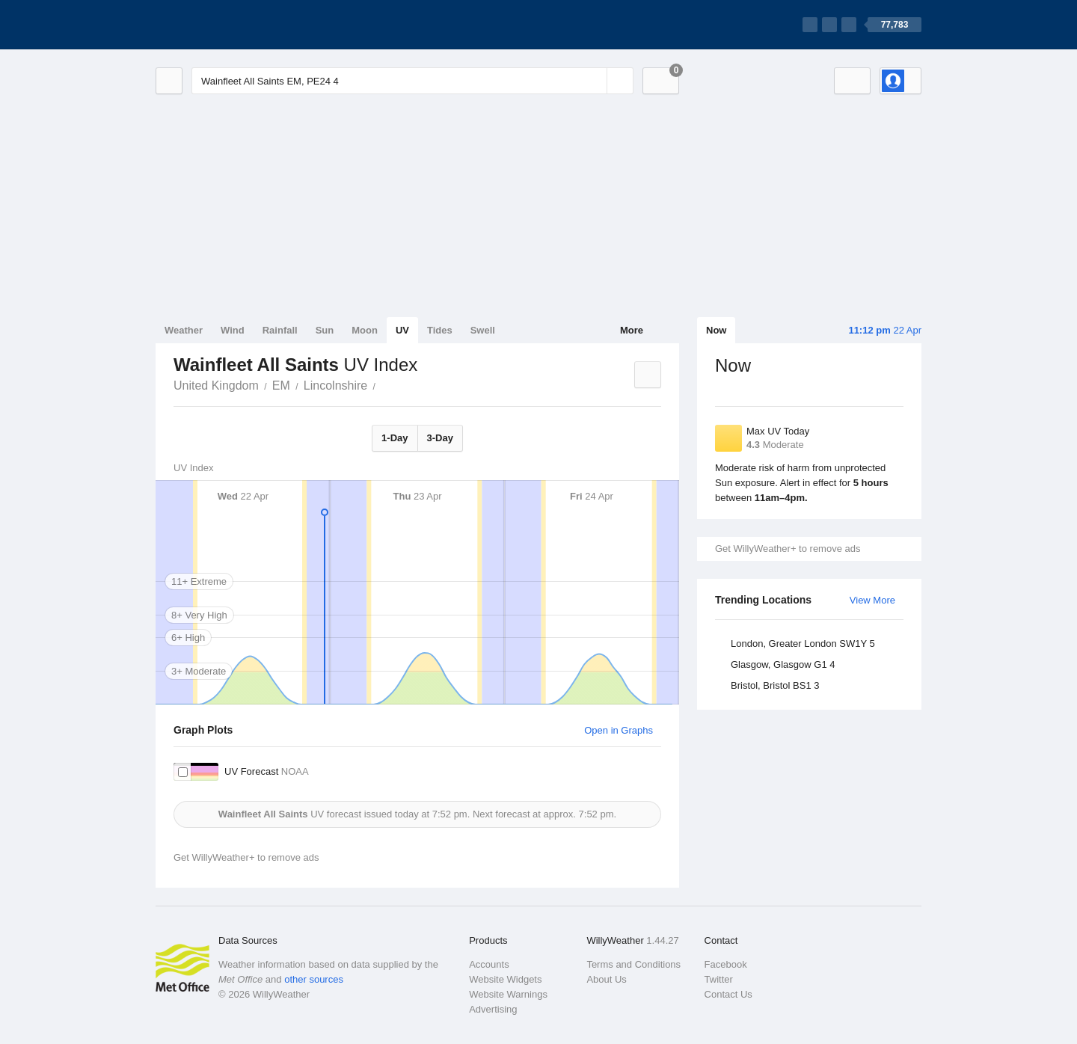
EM (281, 385)
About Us (606, 979)
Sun (325, 330)
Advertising (493, 1009)
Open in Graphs (618, 730)
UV (402, 330)
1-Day (394, 437)
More (631, 330)
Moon (365, 330)
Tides (439, 330)
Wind (233, 330)
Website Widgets (505, 979)
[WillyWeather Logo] (226, 24)
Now (716, 330)
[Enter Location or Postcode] (412, 80)
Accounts (489, 964)
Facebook (726, 964)
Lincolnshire (335, 385)
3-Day (440, 437)
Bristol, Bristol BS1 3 (775, 685)
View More (872, 600)
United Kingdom (216, 385)
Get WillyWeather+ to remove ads (787, 548)
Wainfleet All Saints (383, 384)
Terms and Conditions (633, 964)
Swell (482, 330)
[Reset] (594, 81)
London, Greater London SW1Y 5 (803, 643)
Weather (184, 330)
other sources (313, 979)
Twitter (719, 979)
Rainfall (280, 330)
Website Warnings (508, 994)
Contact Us (728, 994)
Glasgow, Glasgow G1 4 (783, 664)
